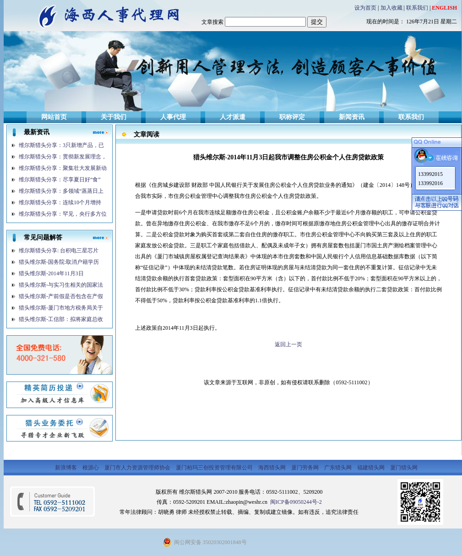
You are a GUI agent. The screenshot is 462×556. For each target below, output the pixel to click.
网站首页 (54, 117)
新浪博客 (66, 467)
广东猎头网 (338, 467)
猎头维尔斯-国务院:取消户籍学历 (59, 262)
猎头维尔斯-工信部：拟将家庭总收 (61, 319)
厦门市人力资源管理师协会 (138, 467)
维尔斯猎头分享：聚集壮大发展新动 (63, 168)
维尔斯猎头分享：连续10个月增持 (60, 202)
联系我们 (417, 8)
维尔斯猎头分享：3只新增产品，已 (61, 145)
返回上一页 (288, 344)
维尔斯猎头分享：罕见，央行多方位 (63, 214)
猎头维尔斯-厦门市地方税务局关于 (61, 308)
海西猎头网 (272, 467)
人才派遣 (232, 117)
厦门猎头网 (404, 467)
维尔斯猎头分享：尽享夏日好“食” (60, 179)
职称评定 (292, 117)
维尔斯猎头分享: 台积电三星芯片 (58, 250)
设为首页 (365, 8)
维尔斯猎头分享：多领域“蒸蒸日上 (61, 191)
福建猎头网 (371, 467)
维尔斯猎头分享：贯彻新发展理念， (63, 156)
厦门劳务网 (305, 467)
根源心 (91, 467)
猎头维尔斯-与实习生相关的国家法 (61, 285)
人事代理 (173, 117)
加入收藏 (391, 8)
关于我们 (113, 117)
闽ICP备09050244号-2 (295, 502)
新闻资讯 (351, 117)
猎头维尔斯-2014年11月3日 (51, 273)
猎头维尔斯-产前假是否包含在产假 (61, 296)
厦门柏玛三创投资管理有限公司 (215, 467)
